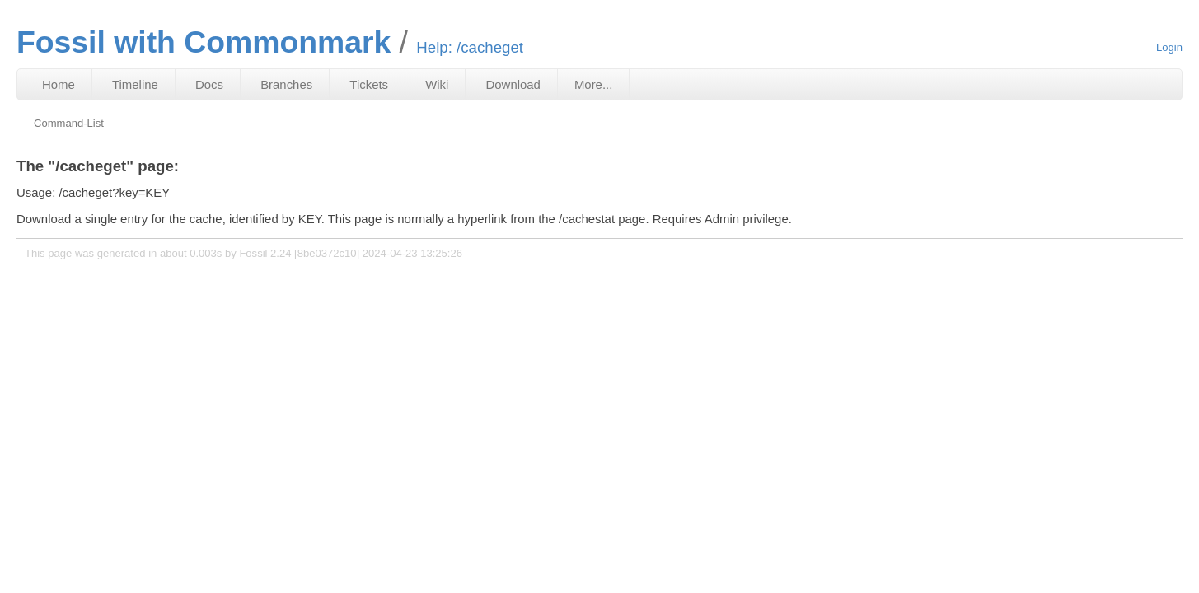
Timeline (135, 84)
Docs (209, 84)
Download (513, 84)
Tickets (368, 84)
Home (58, 84)
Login (1169, 47)
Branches (286, 84)
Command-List (69, 123)
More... (593, 84)
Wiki (436, 84)
